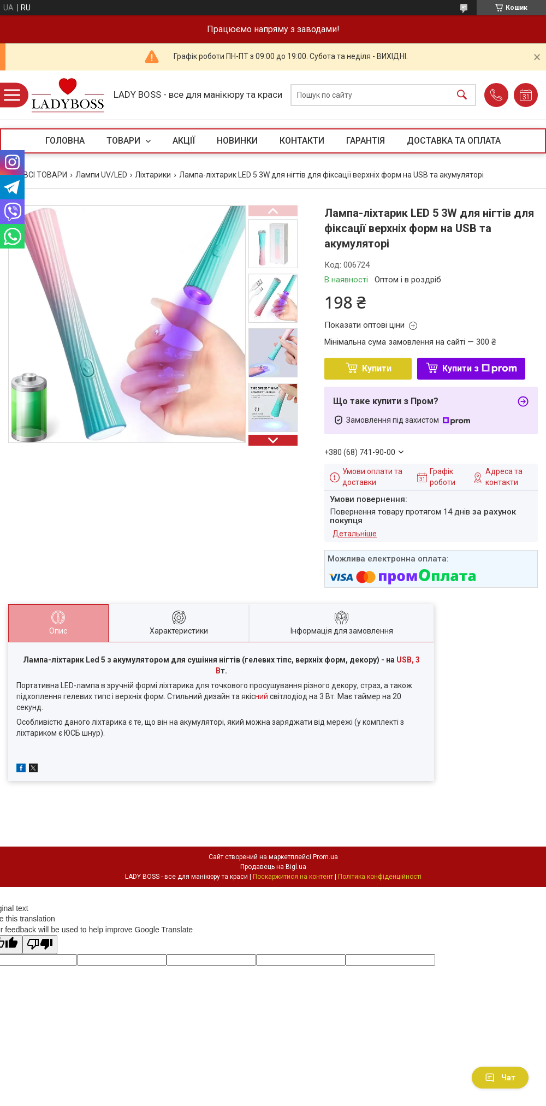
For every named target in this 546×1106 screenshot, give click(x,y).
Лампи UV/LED (101, 174)
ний (262, 696)
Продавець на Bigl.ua (273, 867)
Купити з (479, 368)
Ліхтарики (153, 174)
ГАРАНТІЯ (365, 140)
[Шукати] (462, 95)
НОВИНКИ (237, 140)
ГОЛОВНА (65, 140)
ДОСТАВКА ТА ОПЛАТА (454, 140)
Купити (376, 368)
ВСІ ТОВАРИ (45, 174)
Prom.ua (325, 857)
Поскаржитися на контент (293, 876)
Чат (500, 1078)
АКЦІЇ (184, 140)
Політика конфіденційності (380, 876)
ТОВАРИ (124, 140)
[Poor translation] (39, 944)
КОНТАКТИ (302, 140)
